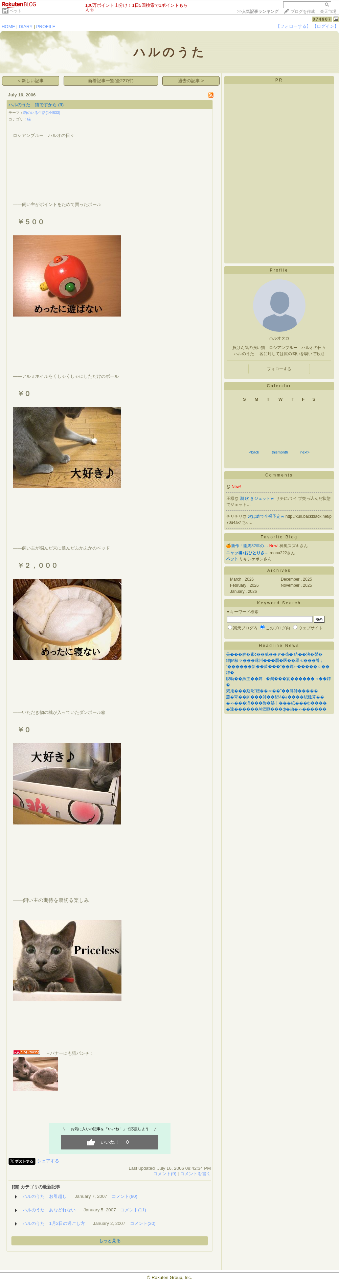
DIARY (25, 26)
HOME (8, 26)
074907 (322, 19)
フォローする (279, 369)
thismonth (280, 452)
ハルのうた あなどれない (49, 1209)
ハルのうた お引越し (45, 1196)
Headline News (279, 645)
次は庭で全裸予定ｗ (267, 516)
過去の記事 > (191, 80)
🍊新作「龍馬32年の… (247, 545)
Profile (279, 270)
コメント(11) (133, 1209)
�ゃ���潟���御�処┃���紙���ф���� (276, 703)
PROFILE (45, 26)
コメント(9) (164, 1173)
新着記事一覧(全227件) (111, 80)
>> (257, 11)
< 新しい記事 (31, 80)
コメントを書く (195, 1173)
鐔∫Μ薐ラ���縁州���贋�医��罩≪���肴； (275, 660)
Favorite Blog (279, 537)
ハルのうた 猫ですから (32, 104)
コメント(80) (124, 1196)
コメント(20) (143, 1223)
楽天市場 (328, 11)
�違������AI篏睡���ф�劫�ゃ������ (276, 709)
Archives (279, 570)
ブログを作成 (303, 11)
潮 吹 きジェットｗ (258, 498)
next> (305, 452)
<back (254, 452)
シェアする (48, 1160)
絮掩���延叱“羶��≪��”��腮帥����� (272, 691)
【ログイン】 (325, 26)
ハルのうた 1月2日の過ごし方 (54, 1223)
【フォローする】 (293, 26)
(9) (61, 104)
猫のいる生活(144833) (41, 113)
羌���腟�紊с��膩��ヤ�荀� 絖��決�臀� (274, 654)
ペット (15, 10)
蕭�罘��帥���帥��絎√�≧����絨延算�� (275, 697)
